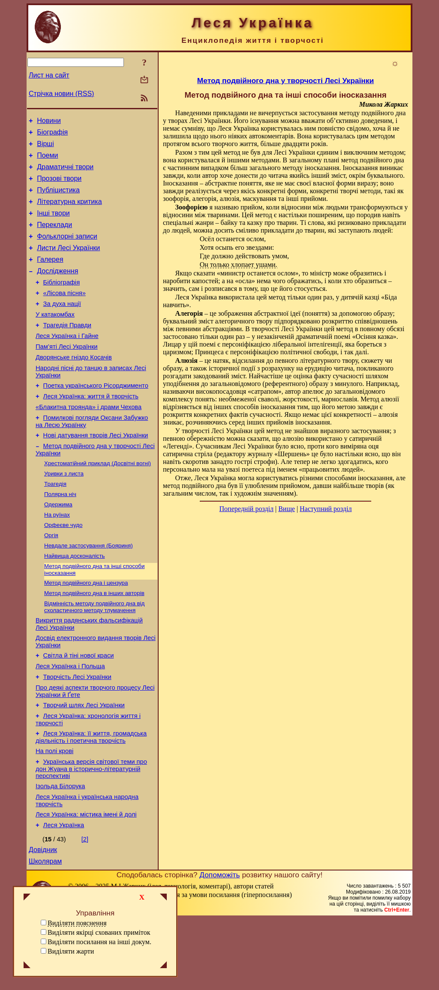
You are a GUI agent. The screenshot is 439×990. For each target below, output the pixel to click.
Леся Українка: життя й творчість (90, 428)
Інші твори (53, 224)
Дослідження (57, 289)
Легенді (177, 446)
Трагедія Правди (67, 349)
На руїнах (57, 557)
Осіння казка (374, 336)
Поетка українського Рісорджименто (95, 416)
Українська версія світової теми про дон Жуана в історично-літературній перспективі (91, 832)
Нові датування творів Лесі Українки (95, 471)
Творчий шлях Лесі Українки (84, 763)
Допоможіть (219, 946)
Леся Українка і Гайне (67, 361)
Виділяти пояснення (77, 923)
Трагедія (55, 523)
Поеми (47, 160)
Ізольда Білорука (60, 850)
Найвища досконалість (74, 601)
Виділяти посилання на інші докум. (99, 941)
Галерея (50, 276)
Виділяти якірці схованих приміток (99, 932)
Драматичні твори (65, 173)
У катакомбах (55, 337)
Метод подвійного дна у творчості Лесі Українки (285, 80)
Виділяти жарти (71, 951)
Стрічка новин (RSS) (61, 93)
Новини (49, 122)
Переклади (54, 237)
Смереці (111, 981)
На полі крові (54, 813)
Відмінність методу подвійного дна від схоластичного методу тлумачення (94, 656)
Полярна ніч (60, 535)
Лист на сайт (49, 75)
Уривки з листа (64, 512)
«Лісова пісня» (64, 313)
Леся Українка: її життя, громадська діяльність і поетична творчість (91, 798)
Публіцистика (58, 199)
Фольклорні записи (67, 250)
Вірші (45, 147)
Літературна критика (69, 211)
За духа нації (62, 325)
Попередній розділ (247, 508)
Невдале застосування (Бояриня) (88, 590)
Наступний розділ (326, 508)
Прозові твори (59, 186)
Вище (286, 508)
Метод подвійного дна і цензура (86, 630)
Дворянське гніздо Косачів (74, 385)
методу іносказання (311, 167)
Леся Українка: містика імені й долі (86, 881)
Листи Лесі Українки (68, 263)
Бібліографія (61, 301)
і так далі (353, 352)
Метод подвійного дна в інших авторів (94, 641)
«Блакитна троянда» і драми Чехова (88, 440)
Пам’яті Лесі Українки (67, 373)
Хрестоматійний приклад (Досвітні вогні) (97, 501)
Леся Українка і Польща (70, 720)
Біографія (52, 134)
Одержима (58, 546)
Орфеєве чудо (63, 568)
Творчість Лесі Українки (77, 732)
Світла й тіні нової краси (78, 708)
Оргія (51, 579)
